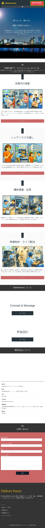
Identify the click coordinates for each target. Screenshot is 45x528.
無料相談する (5, 510)
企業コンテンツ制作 (6, 507)
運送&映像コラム (5, 512)
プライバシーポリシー (7, 515)
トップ (3, 504)
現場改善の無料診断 (37, 3)
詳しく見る (22, 121)
